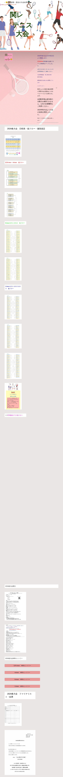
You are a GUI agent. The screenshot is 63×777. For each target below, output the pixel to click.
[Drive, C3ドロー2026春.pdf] (18, 570)
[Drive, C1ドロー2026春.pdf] (18, 524)
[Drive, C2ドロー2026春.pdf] (18, 547)
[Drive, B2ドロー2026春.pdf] (18, 500)
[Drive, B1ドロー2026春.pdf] (18, 477)
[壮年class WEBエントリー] (22, 665)
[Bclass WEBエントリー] (22, 679)
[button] (2, 2)
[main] (22, 26)
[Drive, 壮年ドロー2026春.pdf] (18, 430)
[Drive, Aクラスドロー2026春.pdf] (18, 454)
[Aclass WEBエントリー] (22, 672)
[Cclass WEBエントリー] (22, 686)
